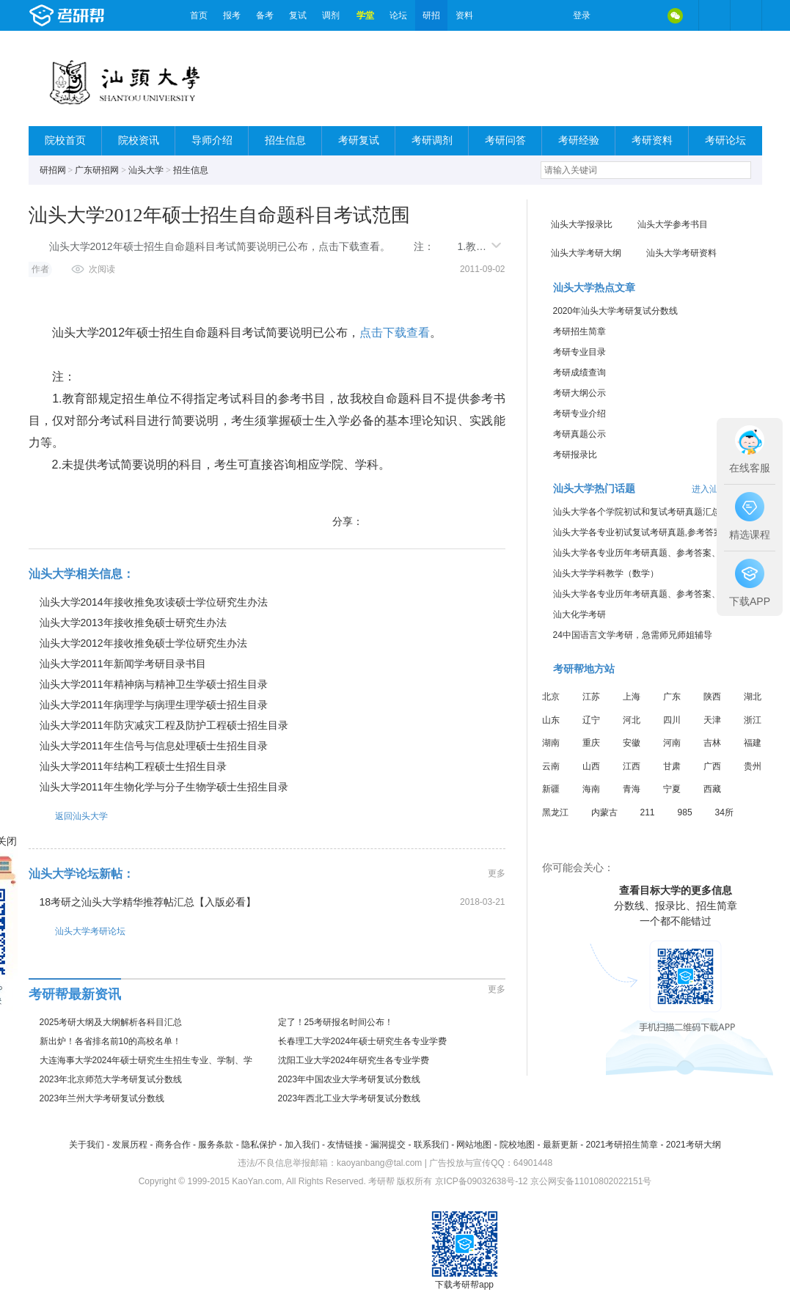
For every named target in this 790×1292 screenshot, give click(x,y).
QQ (644, 15)
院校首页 (65, 140)
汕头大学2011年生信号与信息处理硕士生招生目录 (154, 746)
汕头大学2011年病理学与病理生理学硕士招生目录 (154, 705)
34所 (724, 812)
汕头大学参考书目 (672, 224)
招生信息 (285, 140)
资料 (464, 15)
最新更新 (560, 1144)
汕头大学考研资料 (681, 253)
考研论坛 (725, 140)
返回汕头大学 (68, 815)
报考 (232, 15)
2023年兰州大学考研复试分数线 (102, 1098)
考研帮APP (746, 15)
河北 (631, 720)
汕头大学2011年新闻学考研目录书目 (123, 663)
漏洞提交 (388, 1144)
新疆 (551, 789)
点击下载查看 (394, 332)
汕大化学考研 (579, 614)
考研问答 (505, 140)
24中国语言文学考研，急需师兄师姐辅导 (632, 635)
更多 (496, 873)
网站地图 (473, 1144)
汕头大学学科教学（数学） (606, 573)
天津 (712, 720)
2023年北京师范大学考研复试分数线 (111, 1079)
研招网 (53, 170)
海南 (591, 789)
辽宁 (591, 720)
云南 (551, 766)
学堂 (365, 15)
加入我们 (302, 1144)
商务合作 (173, 1144)
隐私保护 (259, 1144)
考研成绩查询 (579, 372)
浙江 (752, 720)
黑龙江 (555, 812)
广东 (672, 696)
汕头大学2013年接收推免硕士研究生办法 (133, 622)
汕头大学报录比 (581, 224)
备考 (265, 15)
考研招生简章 (579, 331)
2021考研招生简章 (621, 1144)
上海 (631, 696)
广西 (712, 766)
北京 (551, 696)
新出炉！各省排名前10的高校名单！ (110, 1041)
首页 (199, 15)
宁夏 (672, 789)
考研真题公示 (579, 434)
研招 (431, 15)
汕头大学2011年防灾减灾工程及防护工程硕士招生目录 (164, 725)
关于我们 (86, 1144)
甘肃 (672, 766)
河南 (672, 743)
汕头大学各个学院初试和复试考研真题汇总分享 (645, 512)
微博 (614, 15)
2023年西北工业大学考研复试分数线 (349, 1098)
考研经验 (578, 140)
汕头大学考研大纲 (586, 253)
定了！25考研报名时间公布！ (335, 1022)
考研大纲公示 (579, 393)
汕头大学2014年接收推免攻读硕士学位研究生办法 (154, 602)
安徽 (631, 743)
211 (647, 812)
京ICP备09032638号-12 (481, 1181)
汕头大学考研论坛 (77, 931)
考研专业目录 (579, 352)
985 (685, 812)
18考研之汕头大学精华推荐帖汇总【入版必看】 (148, 902)
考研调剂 (432, 140)
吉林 (712, 743)
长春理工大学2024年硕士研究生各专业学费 (362, 1041)
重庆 (591, 743)
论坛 (398, 15)
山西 (591, 766)
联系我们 (431, 1144)
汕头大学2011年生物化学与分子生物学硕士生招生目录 (164, 787)
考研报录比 (575, 454)
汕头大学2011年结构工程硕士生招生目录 (133, 766)
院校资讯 (138, 140)
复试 (298, 15)
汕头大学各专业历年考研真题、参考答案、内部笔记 (654, 553)
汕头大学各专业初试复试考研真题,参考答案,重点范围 (657, 532)
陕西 (712, 696)
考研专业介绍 (579, 413)
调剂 (331, 15)
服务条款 (215, 1144)
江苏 (591, 696)
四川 (672, 720)
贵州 (752, 766)
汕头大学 (146, 170)
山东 (551, 720)
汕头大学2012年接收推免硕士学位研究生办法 (143, 643)
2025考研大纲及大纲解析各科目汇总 (111, 1022)
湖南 (551, 743)
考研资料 (652, 140)
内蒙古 (604, 812)
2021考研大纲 (693, 1144)
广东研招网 (97, 170)
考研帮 (106, 15)
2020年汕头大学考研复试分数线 (616, 311)
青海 (631, 789)
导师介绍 (212, 140)
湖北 (752, 696)
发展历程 (129, 1144)
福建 (752, 743)
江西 (631, 766)
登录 (581, 15)
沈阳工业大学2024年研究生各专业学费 (354, 1060)
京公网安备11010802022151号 (590, 1181)
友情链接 (344, 1144)
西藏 (712, 789)
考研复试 (358, 140)
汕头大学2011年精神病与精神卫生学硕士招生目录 (154, 684)
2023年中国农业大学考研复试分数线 (349, 1079)
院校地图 (517, 1144)
